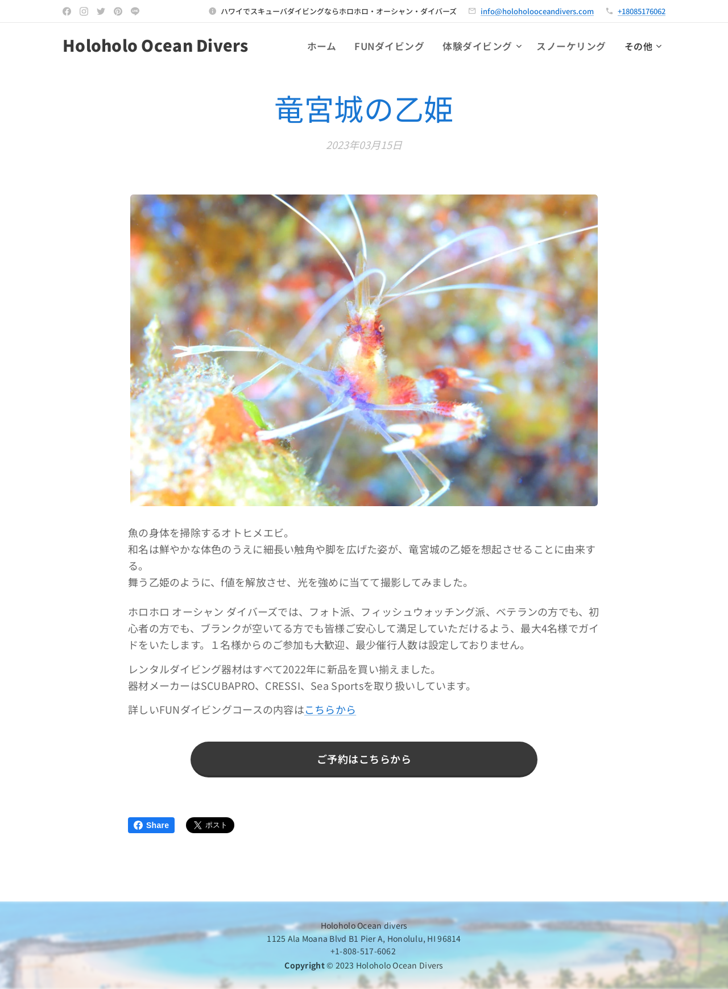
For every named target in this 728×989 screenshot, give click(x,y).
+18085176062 (641, 11)
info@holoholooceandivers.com (537, 11)
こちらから (330, 709)
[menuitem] (337, 46)
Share (151, 825)
